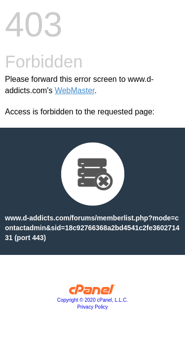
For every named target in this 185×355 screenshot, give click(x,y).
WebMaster (75, 90)
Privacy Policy (92, 307)
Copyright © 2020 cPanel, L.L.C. (92, 300)
